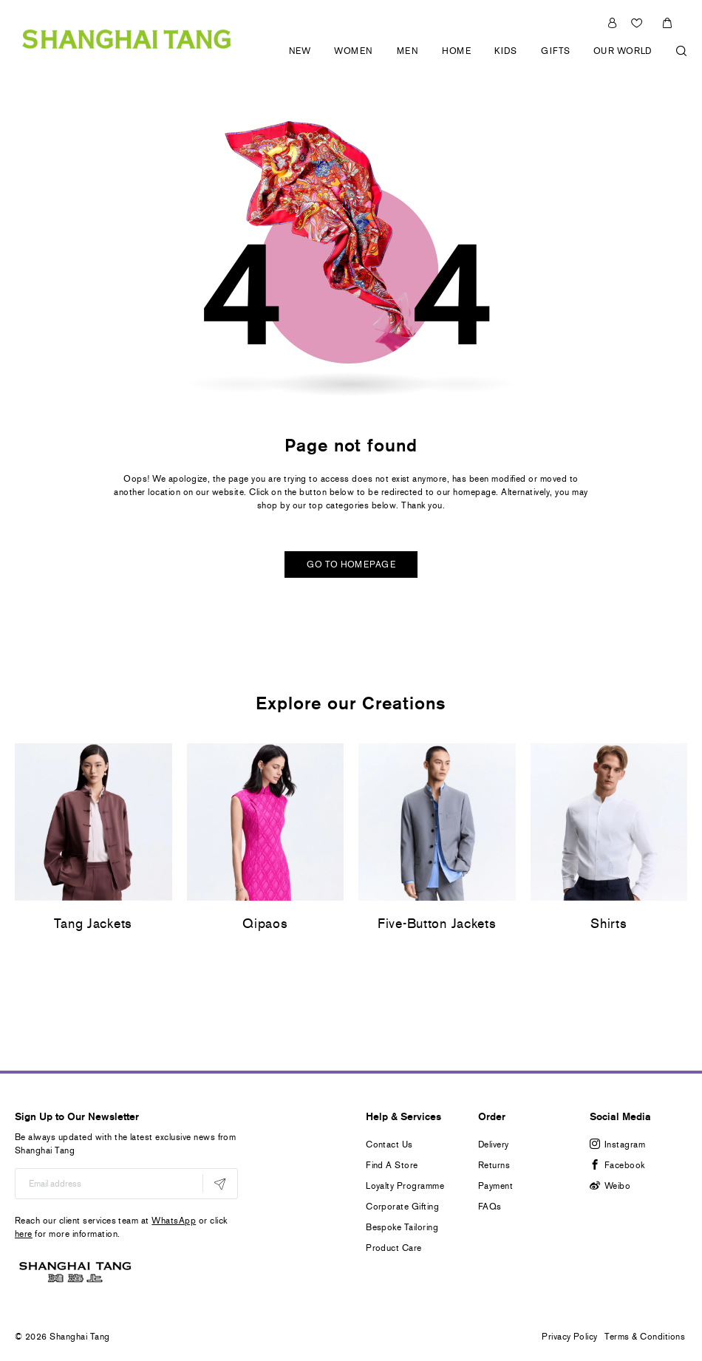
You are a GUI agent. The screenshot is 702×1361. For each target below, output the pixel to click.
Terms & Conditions (644, 1336)
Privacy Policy (570, 1336)
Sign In (612, 23)
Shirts (608, 923)
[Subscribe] (219, 1183)
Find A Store (392, 1165)
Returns (494, 1165)
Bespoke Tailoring (402, 1227)
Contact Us (389, 1144)
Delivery (493, 1144)
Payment (495, 1186)
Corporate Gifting (402, 1206)
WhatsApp (173, 1220)
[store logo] (127, 37)
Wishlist (638, 23)
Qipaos (264, 923)
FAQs (490, 1206)
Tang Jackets (93, 923)
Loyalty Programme (405, 1186)
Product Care (394, 1248)
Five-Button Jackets (437, 923)
